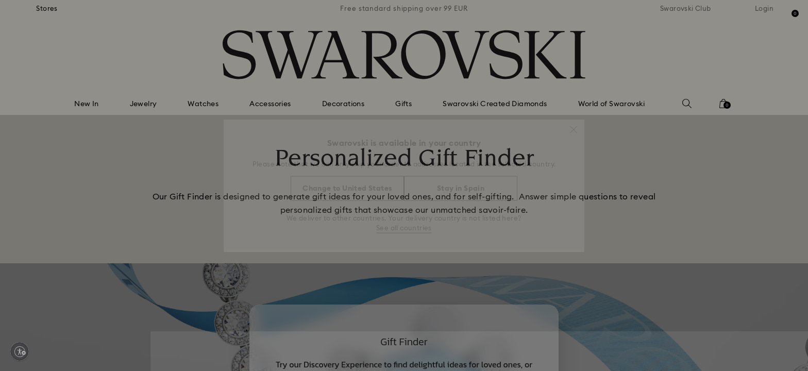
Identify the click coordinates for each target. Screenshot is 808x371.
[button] (573, 124)
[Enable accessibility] (19, 351)
